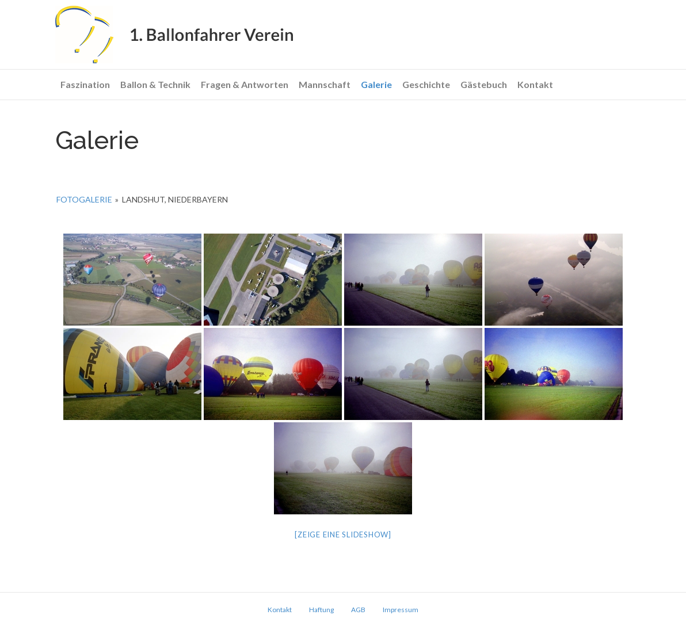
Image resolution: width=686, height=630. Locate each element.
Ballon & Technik (155, 84)
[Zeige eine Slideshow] (343, 534)
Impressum (400, 609)
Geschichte (426, 84)
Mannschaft (324, 84)
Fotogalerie (84, 199)
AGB (358, 609)
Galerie (376, 84)
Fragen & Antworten (244, 84)
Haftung (321, 609)
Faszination (85, 84)
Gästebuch (483, 84)
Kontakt (535, 84)
